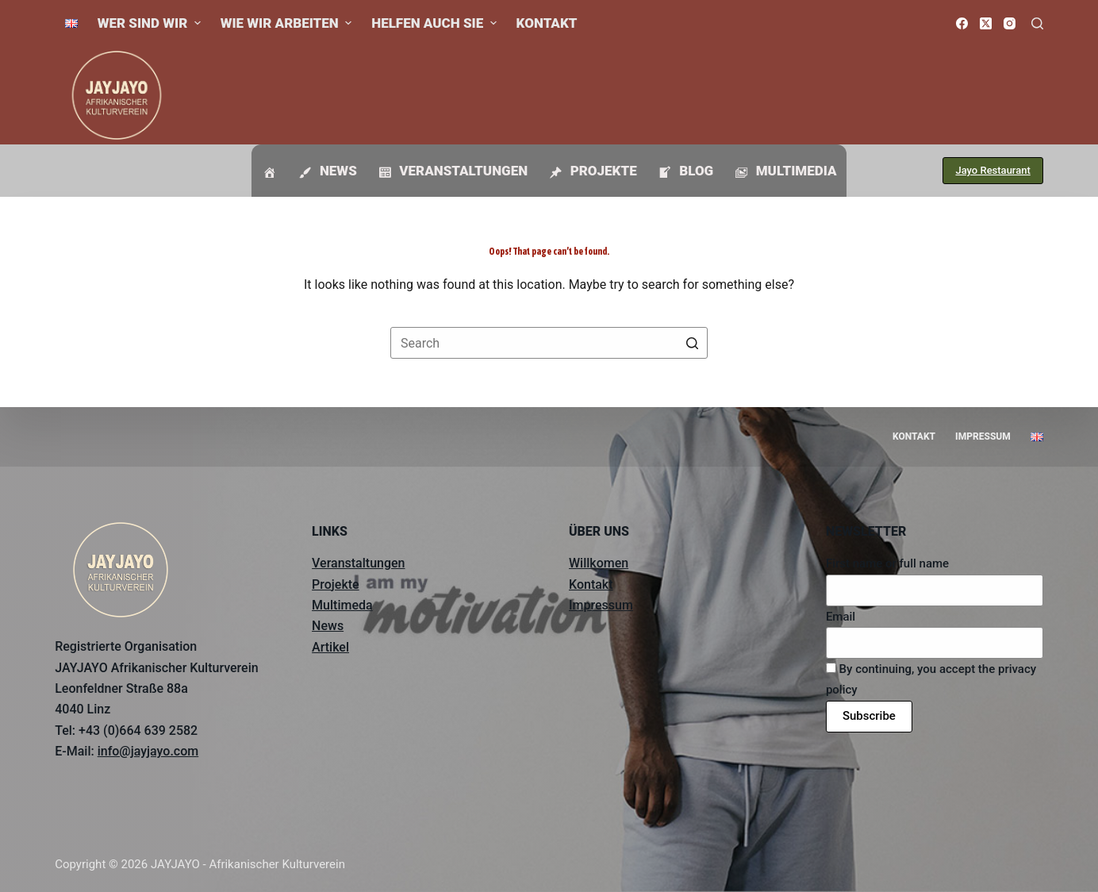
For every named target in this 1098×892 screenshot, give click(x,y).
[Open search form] (1037, 23)
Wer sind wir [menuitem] (151, 23)
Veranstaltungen (358, 563)
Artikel (330, 647)
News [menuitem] (326, 172)
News (328, 625)
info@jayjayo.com (148, 751)
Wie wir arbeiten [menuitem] (288, 23)
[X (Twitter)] (986, 23)
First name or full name (887, 563)
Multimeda (342, 605)
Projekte (335, 584)
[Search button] (692, 343)
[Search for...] (549, 343)
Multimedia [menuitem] (784, 172)
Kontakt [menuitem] (547, 23)
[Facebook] (962, 23)
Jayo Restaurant (992, 170)
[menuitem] (71, 23)
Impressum (601, 605)
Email (840, 616)
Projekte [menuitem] (592, 172)
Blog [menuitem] (685, 172)
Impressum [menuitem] (983, 436)
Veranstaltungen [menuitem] (452, 172)
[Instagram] (1009, 23)
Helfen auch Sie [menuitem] (435, 23)
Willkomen (598, 563)
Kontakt (591, 584)
